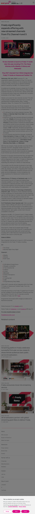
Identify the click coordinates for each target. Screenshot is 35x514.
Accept (25, 511)
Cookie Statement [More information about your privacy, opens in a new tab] (12, 506)
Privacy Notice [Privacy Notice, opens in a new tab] (22, 506)
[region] (17, 505)
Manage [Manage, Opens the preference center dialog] (7, 511)
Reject (16, 511)
